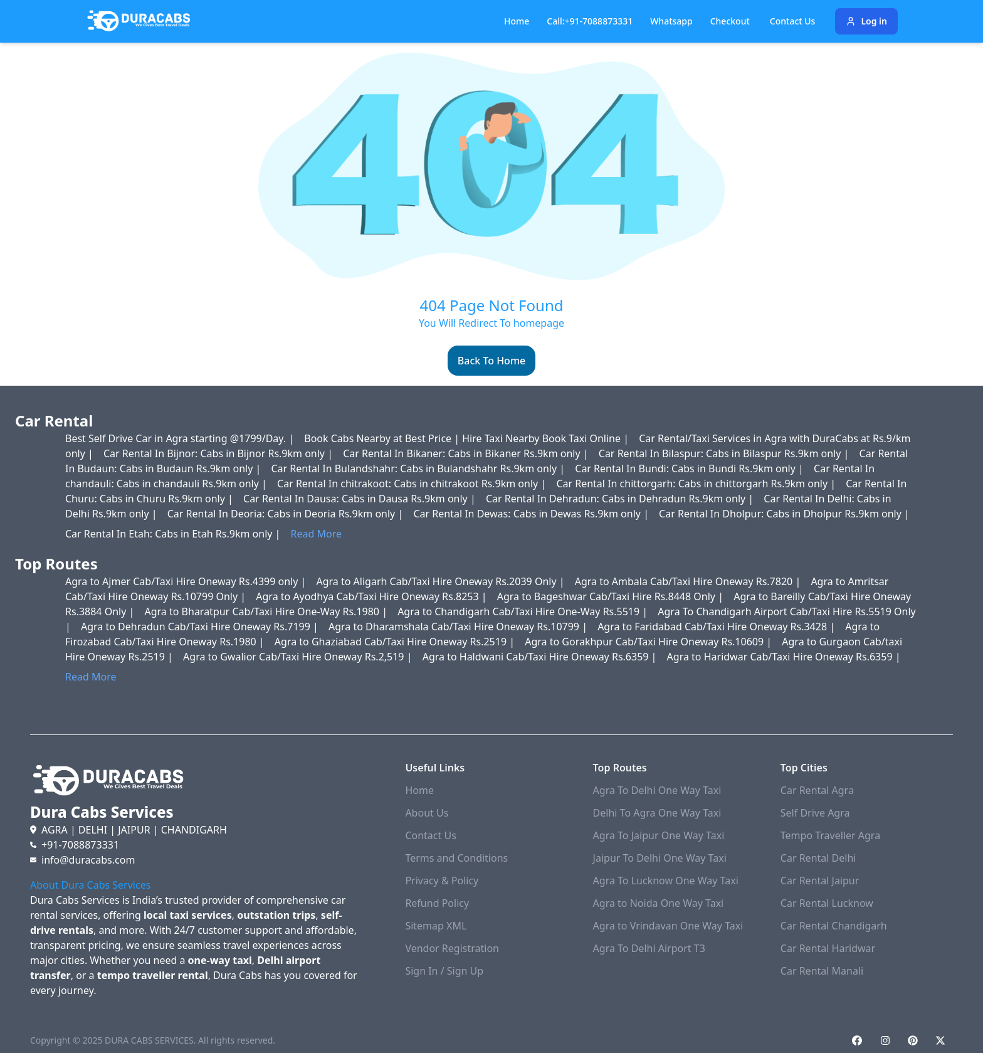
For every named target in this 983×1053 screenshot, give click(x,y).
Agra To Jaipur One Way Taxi (659, 835)
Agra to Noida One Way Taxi (658, 903)
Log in (866, 21)
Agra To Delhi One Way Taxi (657, 790)
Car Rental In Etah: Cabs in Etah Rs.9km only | (174, 534)
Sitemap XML (435, 926)
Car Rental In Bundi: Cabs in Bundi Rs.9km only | (690, 468)
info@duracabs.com (88, 860)
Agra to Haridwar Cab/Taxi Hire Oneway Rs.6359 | (784, 657)
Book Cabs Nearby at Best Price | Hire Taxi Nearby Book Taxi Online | (467, 438)
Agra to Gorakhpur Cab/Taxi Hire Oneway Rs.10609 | (649, 641)
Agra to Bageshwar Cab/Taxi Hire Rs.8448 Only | (611, 596)
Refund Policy (437, 903)
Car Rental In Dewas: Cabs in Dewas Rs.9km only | (532, 514)
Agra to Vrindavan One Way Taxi (668, 926)
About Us (426, 813)
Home (516, 21)
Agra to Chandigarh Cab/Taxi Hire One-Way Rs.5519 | (523, 611)
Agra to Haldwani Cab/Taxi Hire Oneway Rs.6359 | (541, 657)
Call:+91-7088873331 (590, 21)
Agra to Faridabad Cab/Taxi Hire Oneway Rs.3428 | (717, 626)
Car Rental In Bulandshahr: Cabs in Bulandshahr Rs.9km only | (419, 468)
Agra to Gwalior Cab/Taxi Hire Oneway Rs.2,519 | (299, 657)
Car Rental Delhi (818, 858)
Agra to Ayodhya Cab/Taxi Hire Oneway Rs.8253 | (372, 596)
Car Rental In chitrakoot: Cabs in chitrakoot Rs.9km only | (413, 483)
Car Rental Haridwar (828, 948)
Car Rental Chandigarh (834, 926)
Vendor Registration (452, 948)
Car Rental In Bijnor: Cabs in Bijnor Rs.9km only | (219, 453)
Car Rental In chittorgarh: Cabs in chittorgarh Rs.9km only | (697, 483)
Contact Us (430, 835)
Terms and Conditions (456, 858)
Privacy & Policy (441, 880)
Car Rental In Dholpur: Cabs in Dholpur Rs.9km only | (784, 514)
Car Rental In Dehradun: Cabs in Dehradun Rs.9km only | (621, 498)
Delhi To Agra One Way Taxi (657, 813)
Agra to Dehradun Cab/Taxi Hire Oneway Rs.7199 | (201, 626)
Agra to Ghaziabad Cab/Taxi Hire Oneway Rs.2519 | (396, 641)
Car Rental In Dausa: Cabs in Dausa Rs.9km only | (360, 498)
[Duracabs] (138, 21)
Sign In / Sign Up (444, 971)
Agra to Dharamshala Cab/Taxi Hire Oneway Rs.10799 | (459, 626)
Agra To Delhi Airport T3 (649, 948)
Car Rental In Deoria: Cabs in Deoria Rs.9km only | (286, 514)
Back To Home (491, 361)
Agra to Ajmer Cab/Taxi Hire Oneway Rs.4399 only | (187, 581)
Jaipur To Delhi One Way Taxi (660, 858)
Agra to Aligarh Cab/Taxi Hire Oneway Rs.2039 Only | (442, 581)
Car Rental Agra (817, 790)
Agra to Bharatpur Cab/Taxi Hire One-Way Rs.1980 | (267, 611)
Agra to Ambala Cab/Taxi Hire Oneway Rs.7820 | (689, 581)
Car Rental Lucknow (827, 903)
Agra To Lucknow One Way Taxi (666, 880)
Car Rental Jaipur (820, 880)
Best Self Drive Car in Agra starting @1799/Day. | (181, 438)
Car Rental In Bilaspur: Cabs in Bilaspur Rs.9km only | (725, 453)
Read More (316, 534)
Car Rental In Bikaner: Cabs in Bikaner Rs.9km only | (467, 453)
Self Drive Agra (815, 813)
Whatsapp (671, 21)
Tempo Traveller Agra (830, 835)
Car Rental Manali (822, 971)
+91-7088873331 (80, 845)
